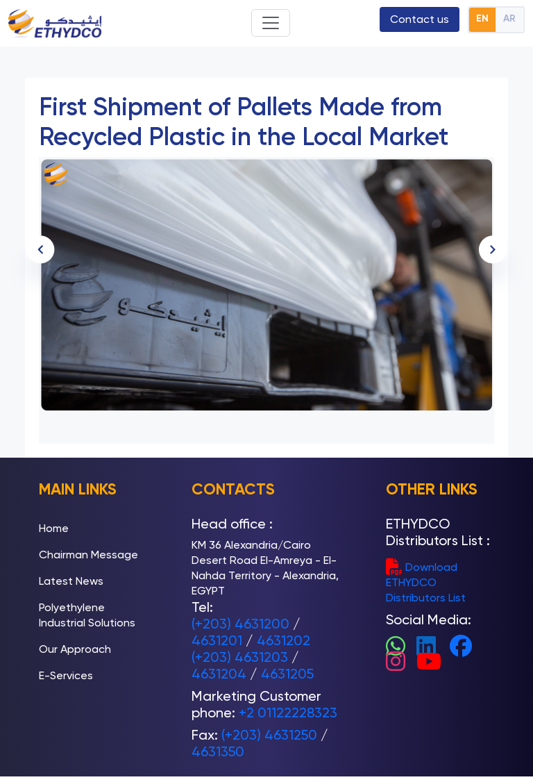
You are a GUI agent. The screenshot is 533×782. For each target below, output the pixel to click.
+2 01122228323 (288, 712)
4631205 (287, 673)
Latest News (71, 581)
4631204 (219, 673)
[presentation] (493, 249)
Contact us (419, 19)
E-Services (66, 675)
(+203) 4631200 (240, 623)
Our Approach (75, 649)
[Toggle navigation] (270, 23)
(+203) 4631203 (240, 657)
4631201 (217, 640)
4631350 (218, 751)
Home (54, 528)
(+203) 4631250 (269, 734)
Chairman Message (88, 554)
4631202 (283, 640)
